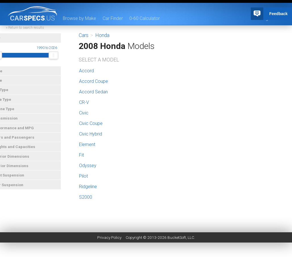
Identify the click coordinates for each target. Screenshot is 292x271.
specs (32, 18)
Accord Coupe (93, 81)
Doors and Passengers (23, 141)
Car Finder (113, 18)
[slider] (7, 59)
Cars (83, 35)
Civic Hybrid (90, 134)
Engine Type (13, 112)
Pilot (83, 176)
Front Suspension (18, 178)
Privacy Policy (109, 237)
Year (6, 42)
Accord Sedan (93, 92)
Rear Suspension (18, 188)
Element (87, 144)
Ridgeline (88, 186)
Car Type (10, 93)
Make (7, 74)
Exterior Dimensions (21, 160)
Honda (102, 35)
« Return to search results (35, 31)
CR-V (84, 102)
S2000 (85, 197)
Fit (81, 155)
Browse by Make (79, 18)
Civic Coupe (91, 123)
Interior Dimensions (20, 169)
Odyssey (87, 165)
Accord (86, 70)
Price (7, 84)
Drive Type (11, 103)
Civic (83, 113)
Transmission (15, 122)
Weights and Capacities (23, 150)
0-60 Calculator (145, 18)
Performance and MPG (23, 131)
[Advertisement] (146, 258)
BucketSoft (176, 237)
